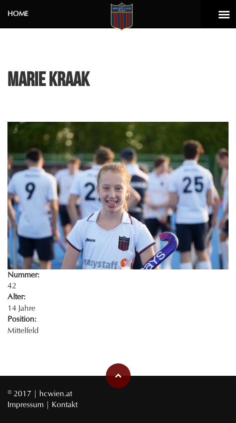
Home (17, 13)
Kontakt (65, 404)
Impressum (26, 404)
